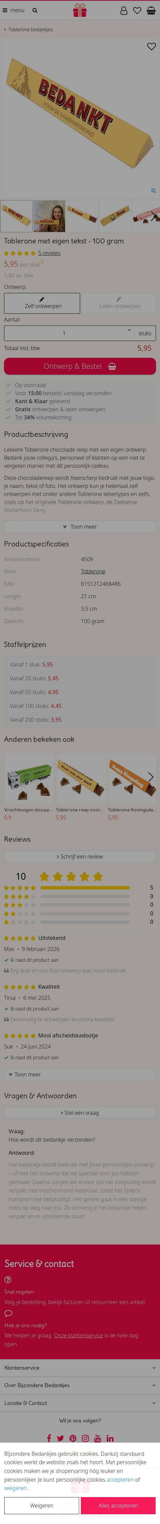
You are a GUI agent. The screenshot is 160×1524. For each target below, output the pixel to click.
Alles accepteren (118, 1505)
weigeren (15, 1488)
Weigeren (41, 1505)
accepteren (120, 1479)
